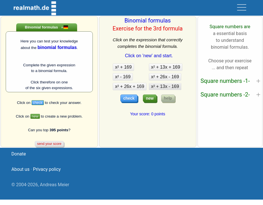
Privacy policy (47, 169)
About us (20, 169)
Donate (18, 154)
